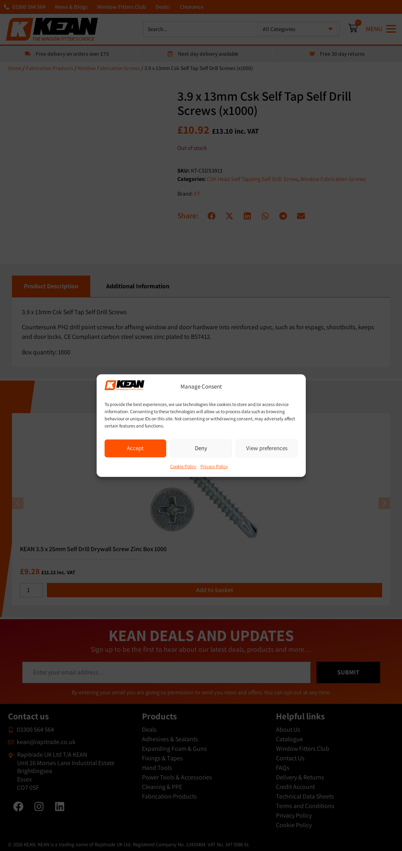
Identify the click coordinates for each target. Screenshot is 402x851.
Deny (201, 448)
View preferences (266, 448)
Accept (135, 448)
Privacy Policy (214, 466)
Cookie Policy (183, 466)
